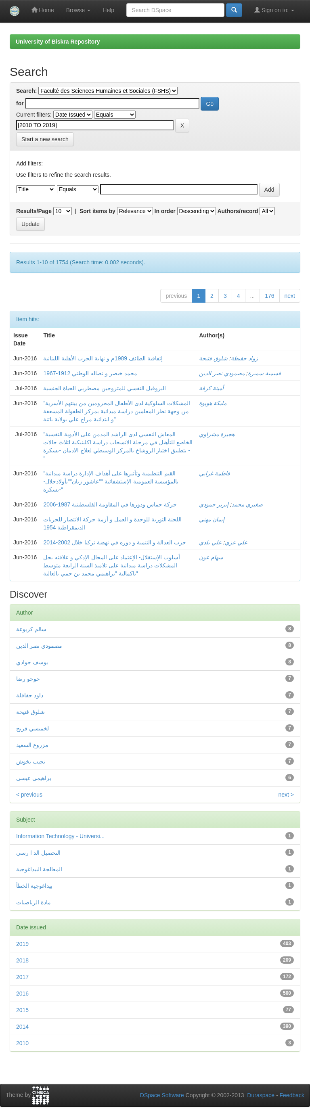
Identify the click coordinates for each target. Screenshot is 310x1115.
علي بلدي (210, 542)
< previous (29, 794)
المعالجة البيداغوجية (39, 869)
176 (269, 296)
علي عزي (236, 542)
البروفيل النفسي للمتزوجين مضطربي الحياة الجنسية (104, 388)
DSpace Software (162, 1095)
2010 (22, 1043)
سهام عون (211, 557)
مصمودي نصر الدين (39, 645)
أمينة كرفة (211, 388)
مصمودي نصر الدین (222, 373)
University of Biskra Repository (58, 41)
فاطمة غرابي (214, 473)
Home (42, 9)
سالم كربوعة (31, 629)
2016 (22, 993)
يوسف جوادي (32, 662)
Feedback (292, 1095)
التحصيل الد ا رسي (38, 852)
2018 (22, 960)
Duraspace (260, 1095)
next (290, 296)
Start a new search (45, 139)
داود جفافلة (29, 695)
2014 (22, 1026)
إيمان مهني (211, 519)
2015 (22, 1010)
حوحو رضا (28, 679)
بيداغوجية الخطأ (34, 886)
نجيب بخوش (30, 761)
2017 (22, 977)
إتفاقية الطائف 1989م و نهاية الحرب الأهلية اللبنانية (102, 358)
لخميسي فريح (32, 728)
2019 (22, 944)
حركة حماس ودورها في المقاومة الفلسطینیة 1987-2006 (109, 504)
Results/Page (34, 211)
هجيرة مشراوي (217, 434)
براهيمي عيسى (33, 778)
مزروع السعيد (32, 745)
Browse (78, 10)
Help (108, 10)
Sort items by (97, 211)
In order (165, 211)
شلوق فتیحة (213, 358)
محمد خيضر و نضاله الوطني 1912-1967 (90, 373)
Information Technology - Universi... (60, 836)
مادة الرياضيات (33, 902)
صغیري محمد (247, 504)
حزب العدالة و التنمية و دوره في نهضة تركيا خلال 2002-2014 (114, 542)
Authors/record (237, 211)
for (20, 103)
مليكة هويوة (212, 403)
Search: (26, 91)
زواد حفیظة (244, 358)
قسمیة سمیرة (264, 373)
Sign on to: (274, 9)
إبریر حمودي (213, 504)
